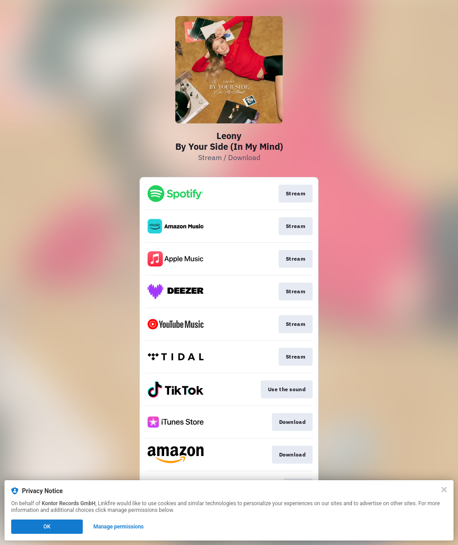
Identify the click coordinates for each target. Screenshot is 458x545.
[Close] (444, 489)
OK (47, 527)
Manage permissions (118, 527)
